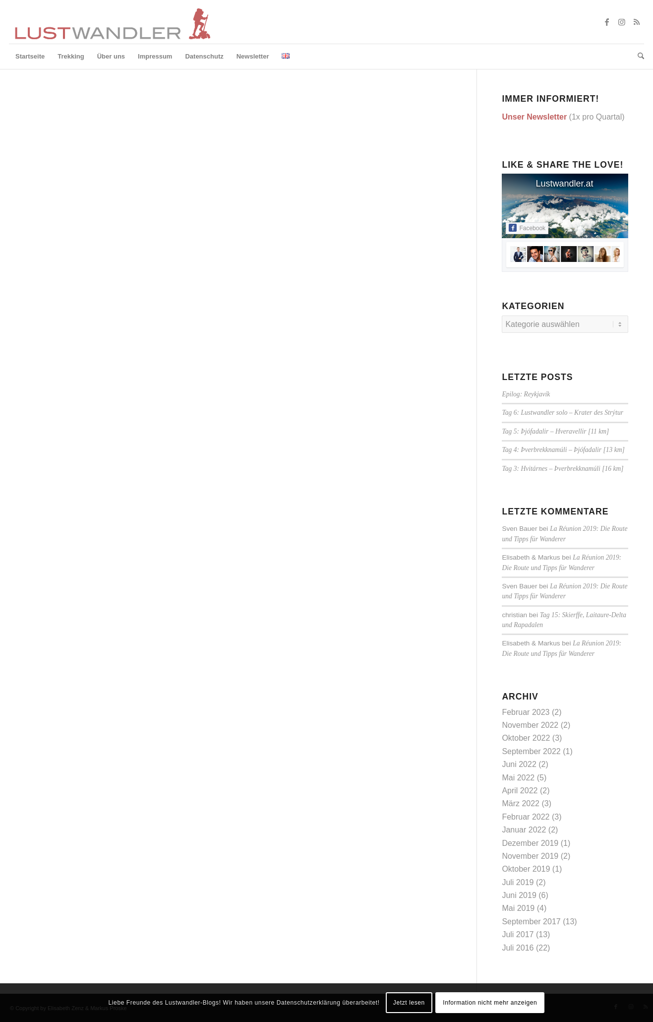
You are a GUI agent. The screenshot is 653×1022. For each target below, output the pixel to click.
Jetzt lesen (409, 1002)
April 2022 (519, 790)
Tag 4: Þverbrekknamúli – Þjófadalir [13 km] (563, 449)
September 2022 (531, 751)
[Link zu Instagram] (621, 21)
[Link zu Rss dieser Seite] (636, 21)
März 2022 (520, 803)
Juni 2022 (519, 764)
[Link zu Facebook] (606, 21)
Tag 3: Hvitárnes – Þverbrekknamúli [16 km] (562, 468)
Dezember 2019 (530, 843)
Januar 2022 (524, 830)
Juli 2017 (518, 934)
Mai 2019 (518, 908)
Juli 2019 (518, 882)
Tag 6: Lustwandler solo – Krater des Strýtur (562, 412)
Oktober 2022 (526, 738)
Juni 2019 (519, 895)
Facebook (527, 228)
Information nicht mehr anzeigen (490, 1002)
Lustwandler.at (564, 184)
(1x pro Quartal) (563, 117)
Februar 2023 (525, 712)
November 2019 (530, 856)
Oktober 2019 (526, 869)
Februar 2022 (525, 817)
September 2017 (531, 921)
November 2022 (530, 725)
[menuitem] (30, 56)
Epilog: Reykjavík (526, 394)
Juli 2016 (518, 948)
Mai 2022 (518, 777)
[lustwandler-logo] (111, 22)
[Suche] (637, 56)
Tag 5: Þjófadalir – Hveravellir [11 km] (555, 431)
